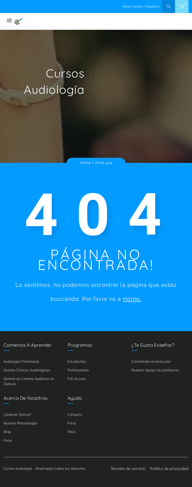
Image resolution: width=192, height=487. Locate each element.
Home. (132, 299)
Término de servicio (128, 469)
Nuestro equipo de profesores (155, 370)
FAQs (71, 432)
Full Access (77, 379)
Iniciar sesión (133, 6)
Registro (152, 6)
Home (85, 163)
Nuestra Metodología (20, 423)
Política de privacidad (169, 469)
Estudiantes (77, 361)
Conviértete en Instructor (151, 361)
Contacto (75, 414)
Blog (7, 432)
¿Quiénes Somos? (17, 414)
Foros (7, 440)
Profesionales (78, 370)
